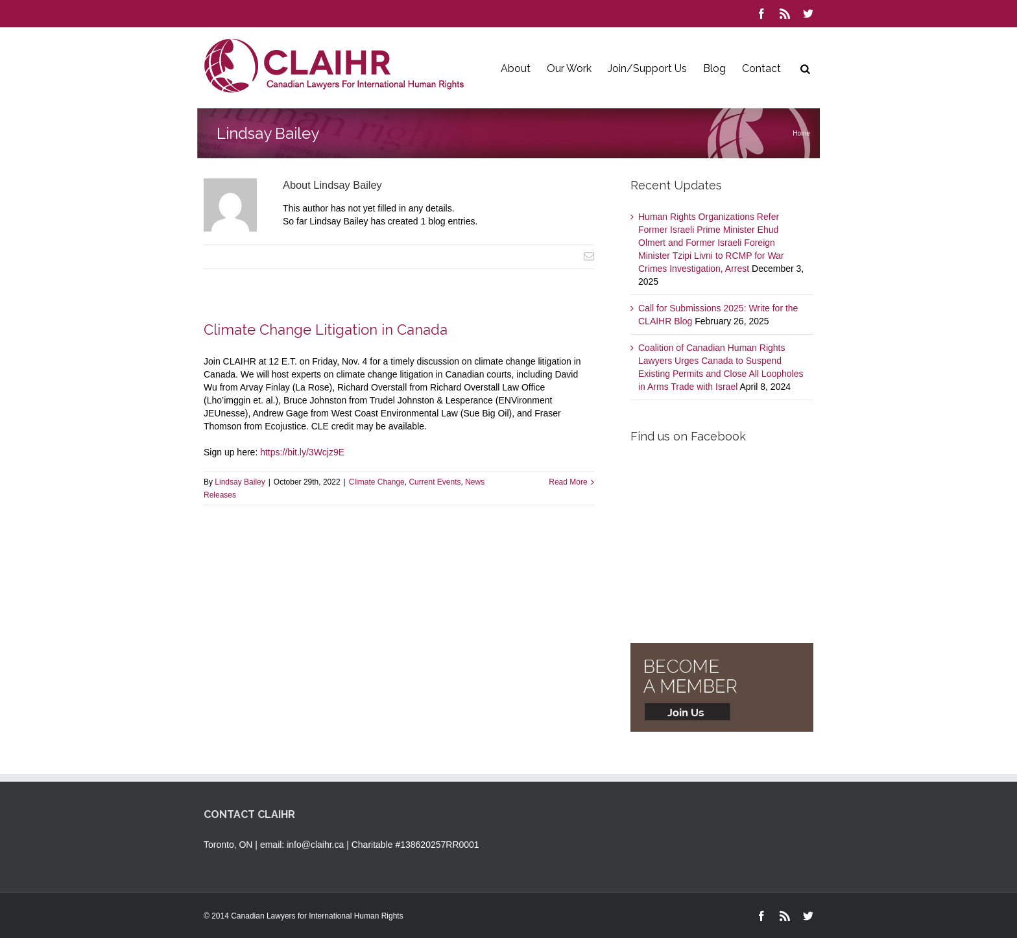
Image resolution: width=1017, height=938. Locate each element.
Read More (568, 482)
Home (801, 133)
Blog (714, 68)
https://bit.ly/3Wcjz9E (302, 452)
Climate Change (377, 482)
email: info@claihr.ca (302, 844)
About (516, 68)
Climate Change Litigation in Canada (326, 329)
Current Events (435, 482)
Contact (761, 68)
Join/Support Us (647, 68)
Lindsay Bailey (240, 482)
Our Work (569, 68)
